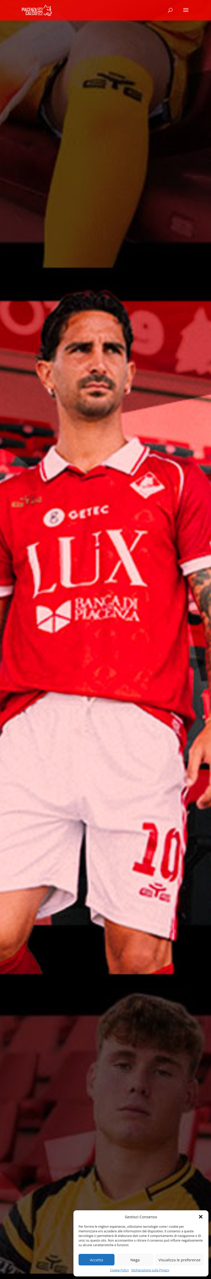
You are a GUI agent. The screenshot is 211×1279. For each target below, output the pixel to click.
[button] (200, 1216)
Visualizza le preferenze (179, 1259)
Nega (135, 1259)
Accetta (96, 1259)
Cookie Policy (119, 1270)
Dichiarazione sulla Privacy (150, 1270)
